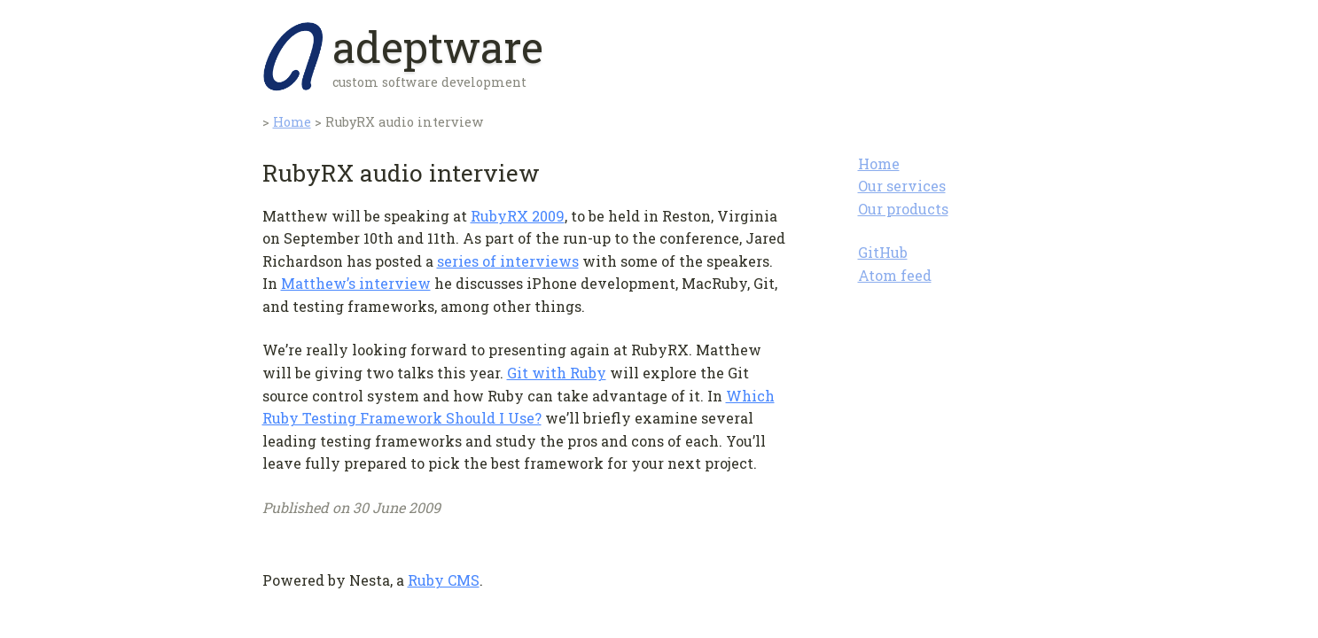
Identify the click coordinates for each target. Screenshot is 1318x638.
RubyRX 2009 (518, 215)
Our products (903, 208)
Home (879, 163)
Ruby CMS (444, 580)
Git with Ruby (556, 372)
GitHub (883, 252)
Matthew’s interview (356, 283)
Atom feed (895, 275)
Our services (902, 185)
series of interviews (508, 261)
